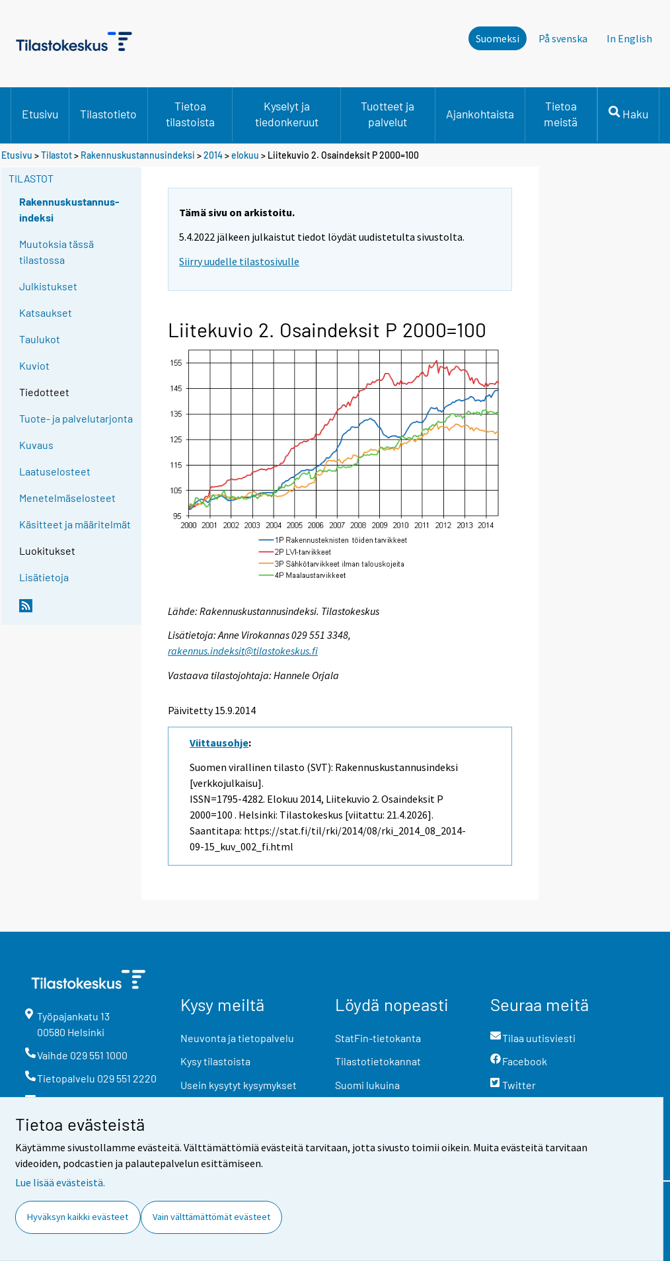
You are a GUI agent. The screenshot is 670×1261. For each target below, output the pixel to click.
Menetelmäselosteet (67, 497)
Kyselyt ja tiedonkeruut (286, 114)
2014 (213, 155)
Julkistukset (48, 286)
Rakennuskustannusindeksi (138, 155)
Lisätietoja (44, 577)
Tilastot (56, 155)
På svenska (563, 38)
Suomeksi (497, 38)
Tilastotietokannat (378, 1061)
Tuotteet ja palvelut (387, 114)
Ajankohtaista (480, 113)
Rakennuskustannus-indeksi (69, 209)
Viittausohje (219, 742)
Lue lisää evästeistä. (60, 1182)
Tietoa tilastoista (190, 114)
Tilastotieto (108, 113)
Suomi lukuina (367, 1084)
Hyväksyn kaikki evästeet (77, 1217)
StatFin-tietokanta (378, 1038)
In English (629, 38)
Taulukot (39, 339)
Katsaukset (45, 312)
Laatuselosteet (55, 471)
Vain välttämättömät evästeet (211, 1217)
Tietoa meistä (560, 114)
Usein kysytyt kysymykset (238, 1084)
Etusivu (40, 113)
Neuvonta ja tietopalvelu (237, 1038)
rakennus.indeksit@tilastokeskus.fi (243, 650)
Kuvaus (36, 444)
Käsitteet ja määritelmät (75, 524)
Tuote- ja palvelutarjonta (76, 418)
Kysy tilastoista (215, 1061)
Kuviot (34, 365)
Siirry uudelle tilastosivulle (239, 261)
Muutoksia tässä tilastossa (56, 251)
